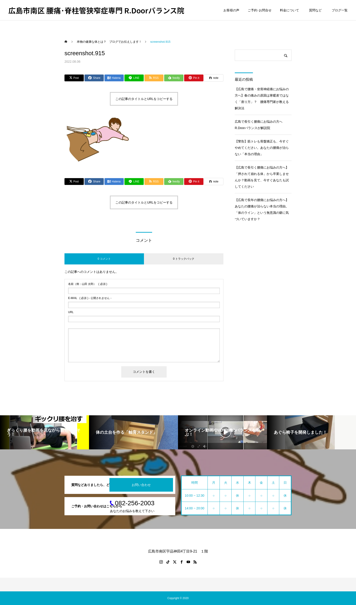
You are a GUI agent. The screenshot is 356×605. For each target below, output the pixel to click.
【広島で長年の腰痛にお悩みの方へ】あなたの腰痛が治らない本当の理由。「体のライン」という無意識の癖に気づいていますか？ (262, 209)
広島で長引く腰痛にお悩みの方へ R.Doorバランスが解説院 (260, 125)
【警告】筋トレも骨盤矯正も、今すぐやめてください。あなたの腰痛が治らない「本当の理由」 (262, 147)
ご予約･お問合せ (260, 10)
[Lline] (134, 78)
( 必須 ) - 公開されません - (89, 298)
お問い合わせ (141, 485)
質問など (316, 10)
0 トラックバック (183, 258)
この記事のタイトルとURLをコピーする (144, 99)
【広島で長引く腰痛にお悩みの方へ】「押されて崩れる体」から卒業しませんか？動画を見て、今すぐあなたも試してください (262, 177)
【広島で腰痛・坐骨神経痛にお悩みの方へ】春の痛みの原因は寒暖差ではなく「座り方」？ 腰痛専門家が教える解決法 (262, 98)
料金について (289, 10)
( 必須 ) (87, 284)
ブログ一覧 (340, 10)
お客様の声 (231, 10)
